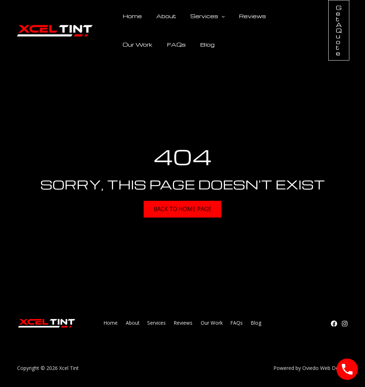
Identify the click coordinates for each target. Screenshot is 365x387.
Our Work (276, 16)
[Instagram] (344, 323)
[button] (210, 16)
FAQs (129, 44)
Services (197, 16)
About (160, 16)
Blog (156, 44)
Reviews (237, 16)
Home (130, 16)
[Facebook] (334, 323)
